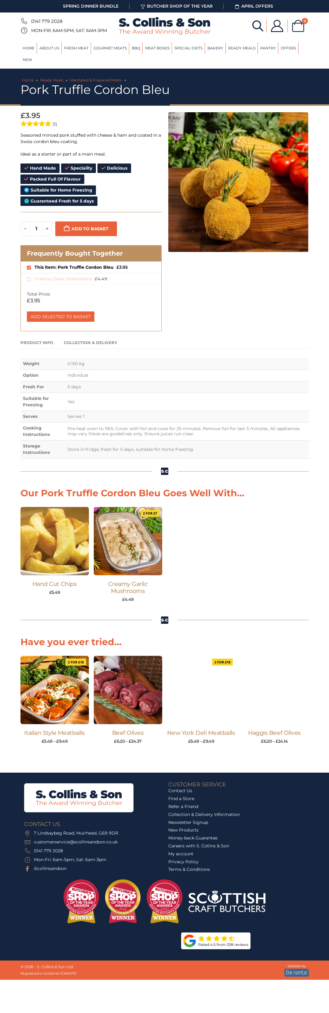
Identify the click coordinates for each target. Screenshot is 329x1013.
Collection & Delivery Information (204, 814)
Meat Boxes (157, 48)
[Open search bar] (257, 25)
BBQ (136, 48)
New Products (183, 830)
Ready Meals (241, 48)
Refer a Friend (183, 806)
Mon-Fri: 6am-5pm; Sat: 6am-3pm (69, 30)
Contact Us (180, 790)
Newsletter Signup (188, 822)
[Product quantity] (36, 228)
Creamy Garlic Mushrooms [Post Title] (128, 587)
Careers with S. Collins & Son (198, 846)
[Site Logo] (164, 26)
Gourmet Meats (110, 48)
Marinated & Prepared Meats (96, 80)
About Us (49, 48)
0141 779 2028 (47, 21)
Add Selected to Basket (61, 316)
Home (29, 48)
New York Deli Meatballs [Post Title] (201, 732)
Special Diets (188, 48)
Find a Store (181, 798)
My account (180, 854)
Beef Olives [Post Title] (128, 732)
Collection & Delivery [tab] (90, 342)
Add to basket (89, 229)
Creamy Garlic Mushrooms (64, 279)
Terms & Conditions (189, 869)
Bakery (215, 48)
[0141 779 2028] (23, 21)
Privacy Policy (183, 861)
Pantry (268, 48)
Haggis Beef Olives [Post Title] (274, 732)
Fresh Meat (76, 48)
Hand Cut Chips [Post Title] (54, 583)
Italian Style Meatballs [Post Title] (54, 732)
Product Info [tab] (36, 342)
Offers (288, 48)
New (27, 59)
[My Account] (277, 26)
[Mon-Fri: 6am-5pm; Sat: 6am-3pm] (23, 30)
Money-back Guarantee (193, 838)
